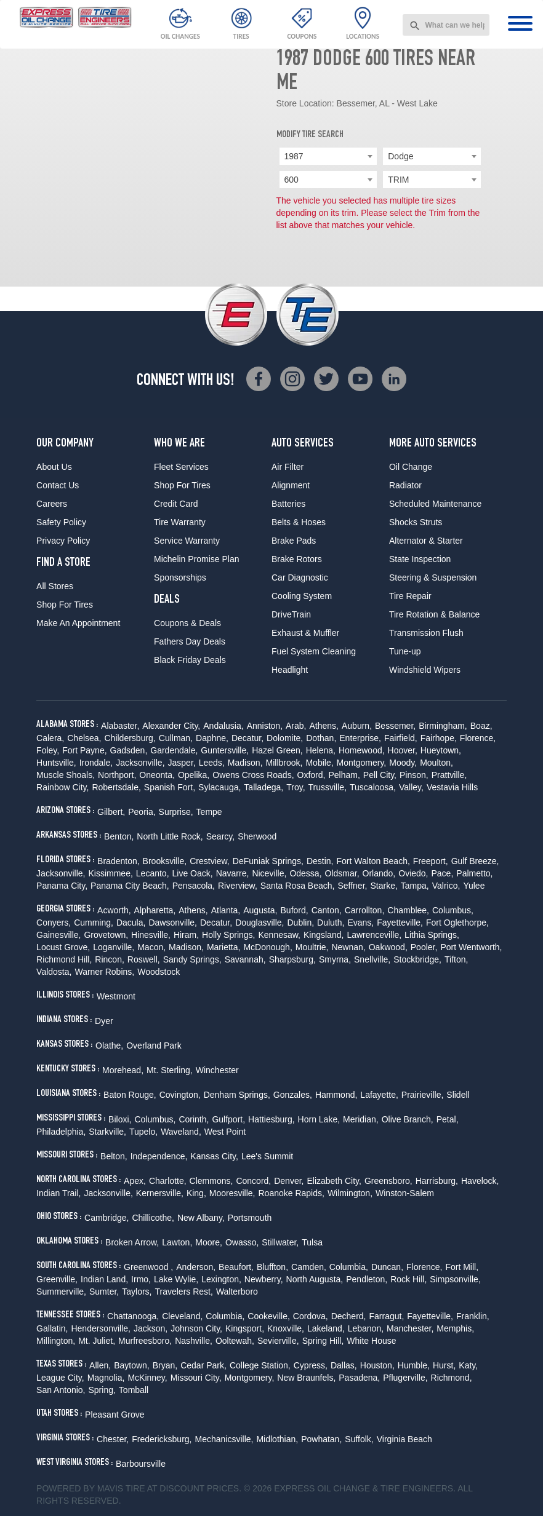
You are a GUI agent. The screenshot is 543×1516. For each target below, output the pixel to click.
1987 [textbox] (294, 156)
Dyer (104, 1021)
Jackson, (150, 1328)
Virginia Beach (404, 1439)
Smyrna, (335, 959)
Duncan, (387, 1267)
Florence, (478, 738)
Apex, (135, 1181)
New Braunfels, (306, 1378)
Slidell (457, 1095)
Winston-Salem (405, 1193)
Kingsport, (244, 1328)
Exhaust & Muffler (305, 633)
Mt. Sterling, (170, 1070)
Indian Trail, (58, 1193)
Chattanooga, (133, 1316)
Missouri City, (196, 1378)
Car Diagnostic (300, 577)
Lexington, (221, 1279)
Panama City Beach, (129, 886)
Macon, (151, 947)
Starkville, (107, 1132)
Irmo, (141, 1279)
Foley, (47, 750)
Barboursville (141, 1464)
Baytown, (132, 1365)
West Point (225, 1132)
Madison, (245, 763)
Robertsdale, (116, 787)
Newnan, (348, 947)
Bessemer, (395, 726)
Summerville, (61, 1291)
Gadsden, (129, 750)
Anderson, (195, 1267)
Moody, (403, 763)
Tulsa (312, 1242)
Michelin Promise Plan (196, 559)
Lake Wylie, (176, 1279)
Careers (51, 504)
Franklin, (472, 1316)
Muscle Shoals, (65, 775)
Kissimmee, (110, 873)
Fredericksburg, (161, 1439)
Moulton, (436, 763)
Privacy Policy (63, 541)
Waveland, (181, 1132)
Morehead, (122, 1070)
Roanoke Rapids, (291, 1193)
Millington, (55, 1341)
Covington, (180, 1095)
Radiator (405, 485)
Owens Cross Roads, (253, 775)
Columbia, (348, 1267)
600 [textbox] (291, 180)
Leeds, (212, 763)
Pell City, (379, 775)
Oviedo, (413, 873)
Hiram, (186, 935)
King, (196, 1193)
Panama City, (61, 886)
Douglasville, (259, 922)
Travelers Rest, (183, 1291)
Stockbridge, (417, 959)
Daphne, (212, 738)
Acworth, (114, 910)
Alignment (291, 485)
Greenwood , (148, 1267)
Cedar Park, (203, 1365)
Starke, (383, 886)
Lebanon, (366, 1328)
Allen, (100, 1365)
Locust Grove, (63, 947)
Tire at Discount (165, 1488)
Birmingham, (443, 726)
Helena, (321, 750)
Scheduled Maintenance (435, 504)
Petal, (447, 1119)
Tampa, (415, 886)
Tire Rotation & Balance (434, 614)
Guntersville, (225, 750)
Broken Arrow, (132, 1242)
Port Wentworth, (471, 947)
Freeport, (430, 861)
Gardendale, (174, 750)
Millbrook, (284, 763)
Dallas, (344, 1365)
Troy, (295, 787)
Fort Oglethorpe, (457, 922)
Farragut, (386, 1316)
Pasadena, (359, 1378)
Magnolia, (106, 1378)
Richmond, (451, 1378)
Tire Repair (410, 596)
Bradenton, (118, 861)
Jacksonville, (140, 763)
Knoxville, (285, 1328)
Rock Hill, (408, 1279)
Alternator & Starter (426, 541)
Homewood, (362, 750)
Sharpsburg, (292, 959)
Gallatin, (52, 1328)
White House (371, 1341)
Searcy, (220, 836)
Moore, (208, 1242)
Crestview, (210, 861)
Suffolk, (359, 1439)
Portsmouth (250, 1218)
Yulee (474, 886)
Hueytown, (440, 750)
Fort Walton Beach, (373, 861)
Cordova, (310, 1316)
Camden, (308, 1267)
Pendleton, (366, 1279)
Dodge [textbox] (400, 156)
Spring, (102, 1390)
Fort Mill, (461, 1267)
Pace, (443, 873)
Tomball (133, 1390)
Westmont (116, 996)
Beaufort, (236, 1267)
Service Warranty (187, 541)
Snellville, (372, 959)
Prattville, (449, 775)
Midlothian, (277, 1439)
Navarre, (232, 873)
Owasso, (242, 1242)
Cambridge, (106, 1218)
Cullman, (176, 738)
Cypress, (311, 1365)
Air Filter (288, 467)
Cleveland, (182, 1316)
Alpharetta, (155, 910)
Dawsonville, (172, 922)
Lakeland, (326, 1328)
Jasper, (182, 763)
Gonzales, (292, 1095)
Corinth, (194, 1119)
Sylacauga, (219, 787)
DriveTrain (291, 614)
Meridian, (361, 1119)
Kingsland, (324, 935)
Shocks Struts (415, 522)
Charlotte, (168, 1181)
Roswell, (143, 959)
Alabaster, (120, 726)
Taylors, (136, 1291)
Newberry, (263, 1279)
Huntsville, (56, 763)
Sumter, (104, 1291)
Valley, (411, 787)
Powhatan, (321, 1439)
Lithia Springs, (431, 935)
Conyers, (53, 922)
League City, (60, 1378)
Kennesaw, (279, 935)
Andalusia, (223, 726)
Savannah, (245, 959)
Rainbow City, (62, 787)
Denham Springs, (237, 1095)
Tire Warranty (180, 522)
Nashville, (193, 1341)
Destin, (320, 861)
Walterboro (237, 1291)
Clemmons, (211, 1181)
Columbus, (452, 910)
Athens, (324, 726)
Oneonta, (157, 775)
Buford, (294, 910)
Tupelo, (143, 1132)
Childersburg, (130, 738)
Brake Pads (294, 541)
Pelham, (344, 775)
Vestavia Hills (452, 787)
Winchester (217, 1070)
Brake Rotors (297, 559)
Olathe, (109, 1045)
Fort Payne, (84, 750)
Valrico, (446, 886)
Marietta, (223, 947)
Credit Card (176, 504)
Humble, (414, 1365)
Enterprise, (360, 738)
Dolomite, (285, 738)
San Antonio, (60, 1390)
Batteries (288, 504)
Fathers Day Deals (189, 641)
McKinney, (147, 1378)
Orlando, (379, 873)
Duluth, (330, 922)
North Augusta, (315, 1279)
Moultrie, (312, 947)
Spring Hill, (323, 1341)
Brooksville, (165, 861)
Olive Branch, (407, 1119)
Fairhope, (438, 738)
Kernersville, (159, 1193)
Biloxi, (119, 1119)
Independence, (159, 1156)
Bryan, (165, 1365)
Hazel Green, (277, 750)
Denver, (289, 1181)
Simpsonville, (455, 1279)
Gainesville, (58, 935)
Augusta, (260, 910)
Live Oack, (192, 873)
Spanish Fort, (169, 787)
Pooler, (424, 947)
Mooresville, (232, 1193)
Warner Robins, (104, 972)
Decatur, (247, 738)
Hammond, (336, 1095)
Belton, (113, 1156)
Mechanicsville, (224, 1439)
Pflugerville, (405, 1378)
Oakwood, (388, 947)
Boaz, (481, 726)
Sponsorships (180, 577)
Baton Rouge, (129, 1095)
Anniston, (265, 726)
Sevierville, (278, 1341)
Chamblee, (408, 910)
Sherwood (257, 836)
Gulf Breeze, (475, 861)
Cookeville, (268, 1316)
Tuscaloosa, (373, 787)
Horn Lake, (319, 1119)
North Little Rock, (170, 836)
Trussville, (327, 787)
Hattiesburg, (271, 1119)
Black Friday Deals (190, 660)
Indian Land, (104, 1279)
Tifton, (456, 959)
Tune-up (405, 651)
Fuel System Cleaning (314, 651)
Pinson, (414, 775)
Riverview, (237, 886)
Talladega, (263, 787)
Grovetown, (106, 935)
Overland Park (153, 1045)
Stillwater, (280, 1242)
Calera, (50, 738)
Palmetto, (474, 873)
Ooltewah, (234, 1341)
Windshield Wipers (425, 670)
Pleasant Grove (115, 1414)
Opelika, (193, 775)
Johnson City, (196, 1328)
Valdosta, (53, 972)
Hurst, (444, 1365)
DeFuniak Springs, (268, 861)
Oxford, (311, 775)
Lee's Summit (267, 1156)
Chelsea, (84, 738)
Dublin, (301, 922)
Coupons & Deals (187, 623)
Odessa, (305, 873)
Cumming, (93, 922)
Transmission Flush (426, 633)
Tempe (209, 812)
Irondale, (96, 763)
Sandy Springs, (192, 959)
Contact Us (57, 485)
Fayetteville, (400, 922)
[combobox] (446, 25)
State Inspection (420, 559)
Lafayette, (379, 1095)
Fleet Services (181, 467)
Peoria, (141, 812)
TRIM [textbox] (398, 180)
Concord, (253, 1181)
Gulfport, (228, 1119)
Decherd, (348, 1316)
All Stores (54, 586)
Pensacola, (193, 886)
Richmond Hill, (64, 959)
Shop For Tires (64, 604)
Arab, (296, 726)
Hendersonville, (101, 1328)
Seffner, (352, 886)
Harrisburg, (437, 1181)
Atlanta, (225, 910)
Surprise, (176, 812)
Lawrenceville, (374, 935)
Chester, (113, 1439)
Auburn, (357, 726)
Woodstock (158, 972)
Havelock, (480, 1181)
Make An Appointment (78, 623)
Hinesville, (151, 935)
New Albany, (201, 1218)
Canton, (327, 910)
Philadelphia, (61, 1132)
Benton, (119, 836)
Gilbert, (111, 812)
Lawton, (177, 1242)
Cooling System (302, 596)
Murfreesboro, (145, 1341)
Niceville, (269, 873)
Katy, (468, 1365)
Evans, (360, 922)
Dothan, (321, 738)
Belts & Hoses (299, 522)
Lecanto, (152, 873)
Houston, (377, 1365)
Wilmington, (350, 1193)
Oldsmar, (342, 873)
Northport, (117, 775)
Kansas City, (214, 1156)
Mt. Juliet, (96, 1341)
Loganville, (113, 947)
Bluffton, (272, 1267)
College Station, (260, 1365)
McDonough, (267, 947)
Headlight (290, 670)
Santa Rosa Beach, (297, 886)
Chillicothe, (153, 1218)
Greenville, (57, 1279)
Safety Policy (61, 522)
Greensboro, (388, 1181)
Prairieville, (422, 1095)
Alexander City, (171, 726)
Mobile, (319, 763)
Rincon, (109, 959)
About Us (54, 467)
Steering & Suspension (433, 577)
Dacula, (130, 922)
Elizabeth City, (334, 1181)
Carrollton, (365, 910)
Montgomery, (362, 763)
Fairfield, (400, 738)
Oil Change (410, 467)
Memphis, (455, 1328)
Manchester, (410, 1328)
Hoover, (402, 750)
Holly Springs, (228, 935)
